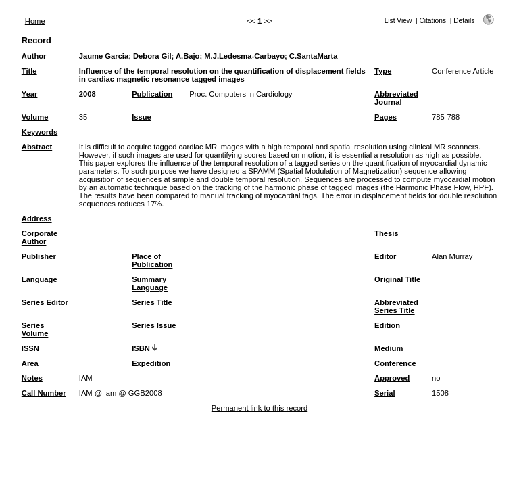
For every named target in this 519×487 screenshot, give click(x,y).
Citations (432, 20)
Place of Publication (152, 260)
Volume (35, 117)
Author (34, 56)
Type (382, 71)
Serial (384, 393)
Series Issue (154, 325)
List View (398, 20)
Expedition (151, 363)
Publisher (39, 256)
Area (30, 363)
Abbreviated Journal (396, 98)
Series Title (152, 302)
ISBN (141, 348)
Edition (387, 325)
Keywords (39, 132)
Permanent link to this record (259, 408)
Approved (392, 378)
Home (35, 21)
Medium (388, 348)
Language (39, 279)
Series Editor (45, 302)
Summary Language (150, 283)
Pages (385, 117)
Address (37, 218)
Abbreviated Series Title (396, 306)
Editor (385, 256)
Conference (395, 363)
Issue (141, 117)
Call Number (44, 393)
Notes (32, 378)
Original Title (397, 279)
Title (29, 71)
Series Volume (35, 329)
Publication (152, 94)
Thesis (386, 233)
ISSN (30, 348)
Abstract (37, 147)
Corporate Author (39, 237)
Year (30, 94)
